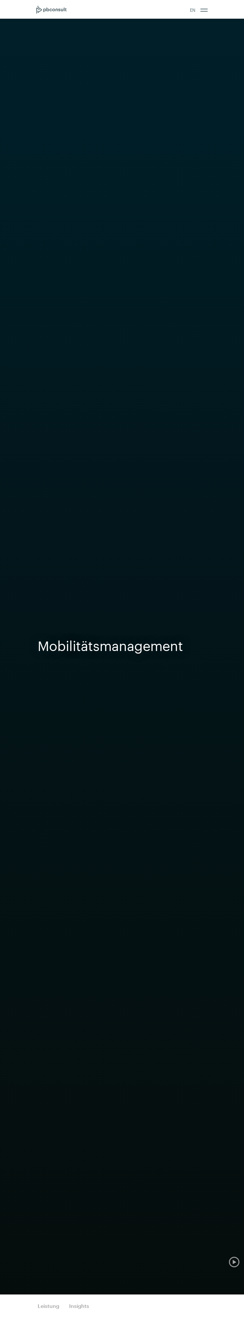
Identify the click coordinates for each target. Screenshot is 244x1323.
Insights (79, 1306)
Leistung (48, 1306)
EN (192, 10)
